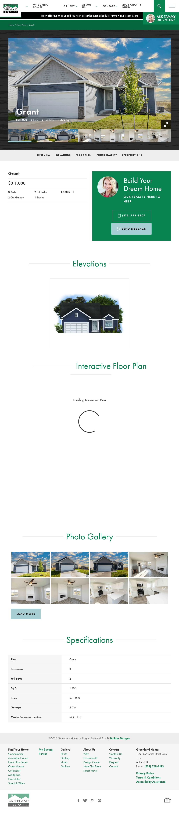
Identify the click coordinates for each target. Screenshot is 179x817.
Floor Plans (21, 24)
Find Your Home (18, 749)
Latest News (90, 770)
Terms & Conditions (148, 777)
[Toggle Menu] (172, 6)
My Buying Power (40, 6)
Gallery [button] (69, 6)
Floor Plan (83, 154)
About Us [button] (86, 6)
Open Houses (16, 766)
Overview (43, 154)
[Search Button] (159, 6)
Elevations (63, 154)
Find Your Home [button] (10, 6)
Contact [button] (108, 6)
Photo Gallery (107, 154)
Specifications (132, 154)
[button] (159, 6)
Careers (113, 766)
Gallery (65, 749)
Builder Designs (120, 738)
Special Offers (16, 783)
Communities (15, 754)
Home (11, 24)
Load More (25, 614)
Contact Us (115, 754)
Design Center (91, 762)
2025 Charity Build (132, 6)
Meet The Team (92, 766)
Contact (114, 749)
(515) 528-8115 (154, 766)
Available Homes (18, 758)
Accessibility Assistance (151, 782)
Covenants (14, 770)
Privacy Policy (145, 773)
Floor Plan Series (18, 762)
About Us (89, 749)
